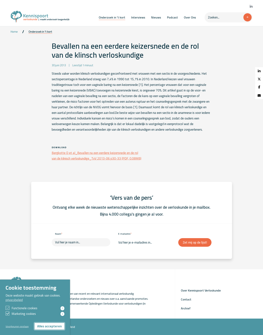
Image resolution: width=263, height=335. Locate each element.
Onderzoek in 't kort (40, 31)
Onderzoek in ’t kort (112, 17)
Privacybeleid (66, 326)
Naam (58, 234)
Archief (186, 308)
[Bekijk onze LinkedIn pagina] (251, 6)
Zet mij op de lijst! (195, 242)
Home (14, 31)
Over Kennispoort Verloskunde (201, 290)
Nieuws (156, 17)
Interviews (138, 17)
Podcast (172, 17)
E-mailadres (124, 234)
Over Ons (190, 17)
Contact (186, 299)
